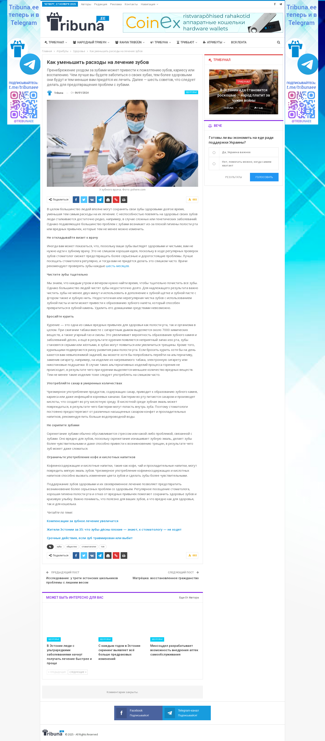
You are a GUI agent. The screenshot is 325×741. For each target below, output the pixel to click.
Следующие (77, 672)
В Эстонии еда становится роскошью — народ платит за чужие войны (243, 95)
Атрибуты (212, 42)
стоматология (89, 547)
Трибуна (159, 42)
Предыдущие (57, 672)
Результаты (233, 177)
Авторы (86, 4)
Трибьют (185, 42)
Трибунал (54, 42)
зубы (59, 547)
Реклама (116, 4)
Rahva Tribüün (128, 42)
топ (102, 547)
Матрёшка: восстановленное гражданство (166, 578)
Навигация (148, 4)
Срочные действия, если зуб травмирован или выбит (90, 538)
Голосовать (264, 177)
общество (72, 547)
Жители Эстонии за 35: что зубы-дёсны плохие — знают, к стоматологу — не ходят (114, 529)
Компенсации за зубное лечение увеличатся (82, 521)
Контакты (131, 4)
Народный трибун (89, 42)
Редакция (100, 4)
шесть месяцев (117, 266)
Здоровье (191, 92)
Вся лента (238, 42)
